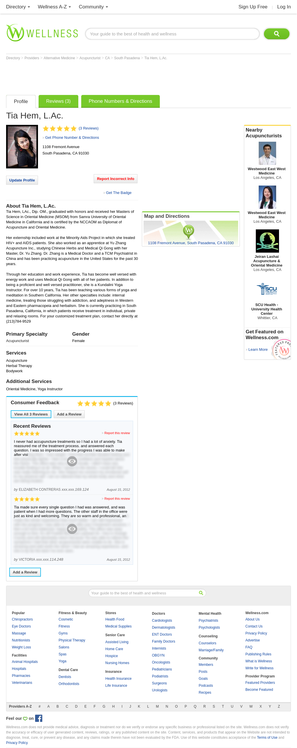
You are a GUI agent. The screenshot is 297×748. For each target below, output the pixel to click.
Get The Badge (118, 192)
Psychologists (209, 627)
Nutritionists (21, 640)
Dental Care (68, 670)
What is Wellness (258, 661)
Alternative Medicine (60, 58)
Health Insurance (118, 679)
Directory (16, 7)
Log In (284, 7)
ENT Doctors (162, 634)
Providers (32, 58)
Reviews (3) (58, 101)
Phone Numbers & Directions (120, 101)
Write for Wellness (259, 668)
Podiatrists (160, 676)
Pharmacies (21, 676)
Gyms (63, 633)
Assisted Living (116, 642)
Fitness (64, 626)
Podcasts (206, 686)
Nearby (267, 133)
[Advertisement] (111, 76)
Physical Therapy (72, 640)
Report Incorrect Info (115, 179)
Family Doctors (163, 641)
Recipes (205, 693)
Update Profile (22, 180)
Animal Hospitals (25, 662)
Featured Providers (260, 683)
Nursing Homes (117, 663)
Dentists (65, 677)
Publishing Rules (258, 654)
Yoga (62, 661)
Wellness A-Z (52, 7)
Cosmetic (66, 619)
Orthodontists (69, 684)
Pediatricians (162, 669)
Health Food (114, 619)
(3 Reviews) (89, 128)
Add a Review (69, 414)
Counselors (207, 643)
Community (91, 7)
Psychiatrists (208, 620)
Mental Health (210, 614)
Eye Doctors (21, 626)
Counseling (208, 636)
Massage (19, 633)
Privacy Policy (256, 633)
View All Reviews (31, 414)
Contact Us (253, 626)
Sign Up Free (252, 7)
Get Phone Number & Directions (72, 137)
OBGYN (158, 655)
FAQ (248, 647)
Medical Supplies (118, 626)
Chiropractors (22, 619)
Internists (159, 648)
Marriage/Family (211, 650)
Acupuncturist (90, 58)
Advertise (252, 640)
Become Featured (259, 690)
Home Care (114, 649)
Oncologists (161, 662)
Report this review (117, 433)
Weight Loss (21, 647)
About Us (252, 619)
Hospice (111, 656)
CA (108, 58)
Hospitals (19, 669)
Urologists (159, 690)
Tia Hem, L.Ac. (155, 58)
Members (206, 665)
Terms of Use (267, 738)
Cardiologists (162, 620)
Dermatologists (163, 627)
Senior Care (115, 635)
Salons (64, 647)
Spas (62, 654)
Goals (203, 679)
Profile (21, 101)
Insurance (113, 672)
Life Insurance (116, 686)
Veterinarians (22, 683)
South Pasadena (127, 58)
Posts (203, 672)
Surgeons (159, 683)
